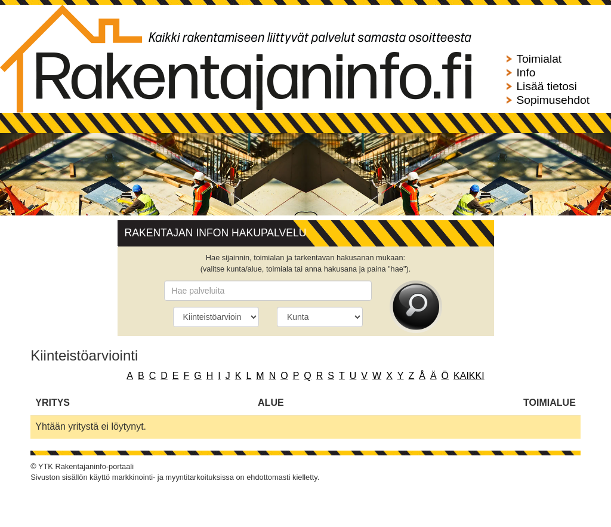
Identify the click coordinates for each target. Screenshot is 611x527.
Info (525, 72)
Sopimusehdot (553, 100)
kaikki (469, 376)
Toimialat (538, 59)
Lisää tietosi (546, 86)
